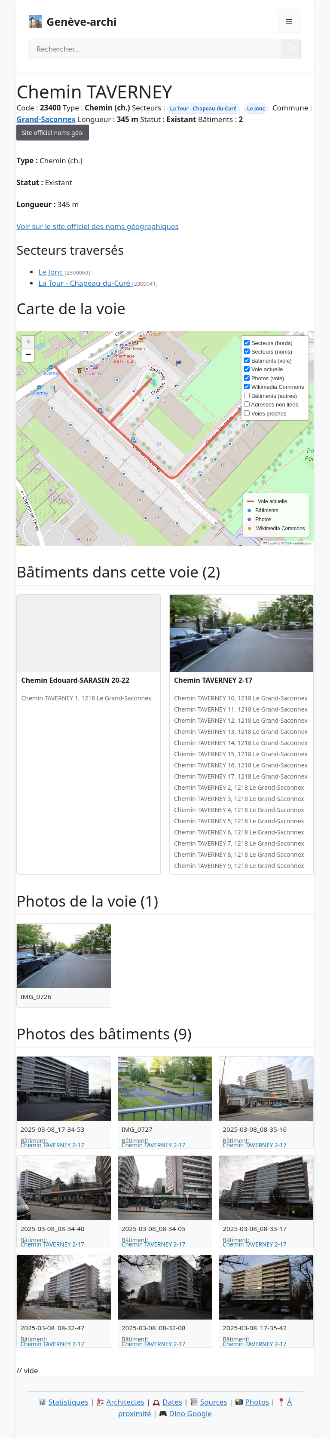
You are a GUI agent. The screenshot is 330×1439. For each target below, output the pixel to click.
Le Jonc (256, 108)
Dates (172, 1402)
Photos (257, 1402)
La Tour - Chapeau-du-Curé (203, 108)
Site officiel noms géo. (52, 132)
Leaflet (270, 543)
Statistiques (69, 1402)
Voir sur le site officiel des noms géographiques (97, 226)
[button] (92, 367)
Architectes (125, 1402)
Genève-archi (81, 21)
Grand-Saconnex (46, 119)
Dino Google (190, 1413)
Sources (213, 1402)
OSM (288, 543)
